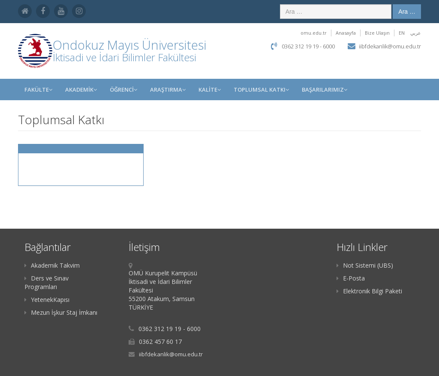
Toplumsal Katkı (261, 89)
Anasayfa (346, 33)
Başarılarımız (324, 89)
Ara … (406, 11)
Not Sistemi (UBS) (365, 265)
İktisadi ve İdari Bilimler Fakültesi (124, 57)
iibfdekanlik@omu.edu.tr (390, 46)
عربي (415, 33)
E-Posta (351, 278)
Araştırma (168, 89)
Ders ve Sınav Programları (46, 282)
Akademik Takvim (52, 265)
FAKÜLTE (38, 89)
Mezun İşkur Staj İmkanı (60, 312)
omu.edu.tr (314, 33)
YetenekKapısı (46, 299)
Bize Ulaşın (377, 33)
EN (402, 33)
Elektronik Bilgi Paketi (369, 291)
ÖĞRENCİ (123, 89)
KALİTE (209, 89)
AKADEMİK (81, 89)
